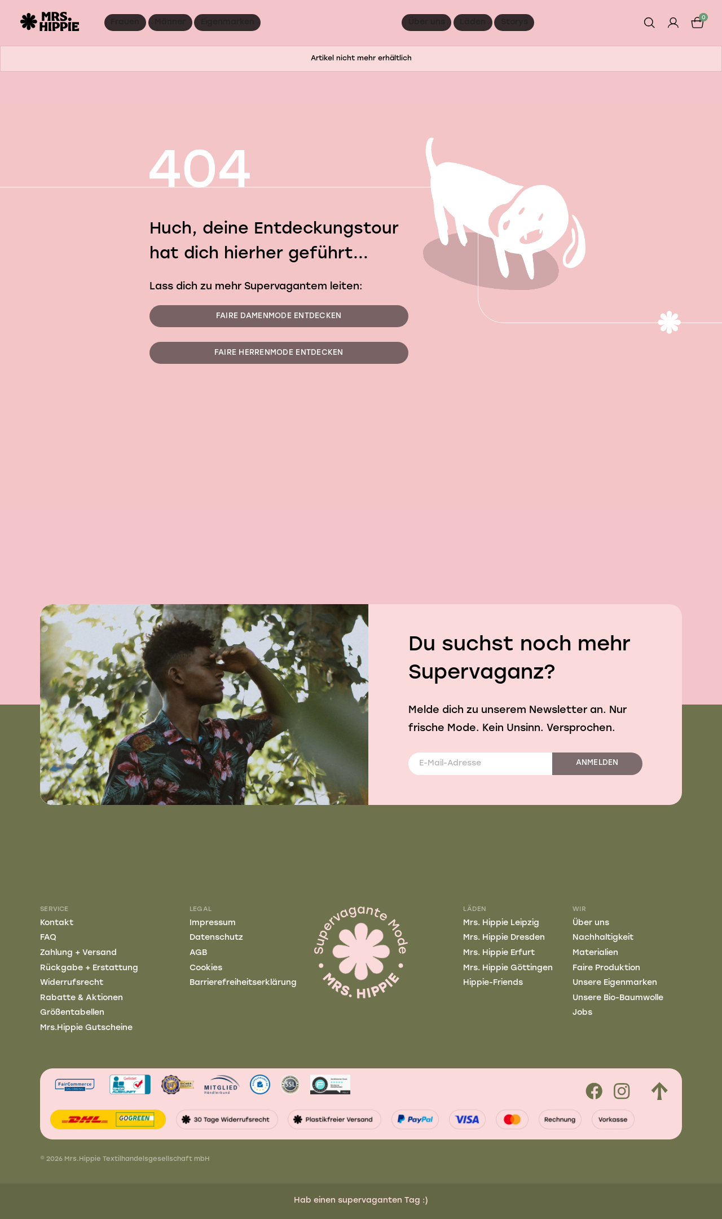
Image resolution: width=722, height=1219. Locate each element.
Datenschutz (216, 938)
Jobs (582, 1013)
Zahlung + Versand (78, 953)
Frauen (125, 22)
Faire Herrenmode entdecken (279, 353)
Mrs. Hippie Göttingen (508, 968)
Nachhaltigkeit (603, 938)
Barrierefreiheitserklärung (243, 983)
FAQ (48, 938)
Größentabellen (72, 1013)
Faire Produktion (606, 968)
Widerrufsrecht (71, 983)
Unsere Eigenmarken (615, 983)
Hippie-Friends (493, 983)
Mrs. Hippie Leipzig (501, 923)
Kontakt (56, 923)
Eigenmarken (227, 22)
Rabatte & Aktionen (81, 998)
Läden (473, 22)
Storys (514, 22)
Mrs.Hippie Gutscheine (86, 1028)
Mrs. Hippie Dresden (504, 938)
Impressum (213, 923)
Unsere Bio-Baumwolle (618, 998)
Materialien (595, 953)
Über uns (426, 22)
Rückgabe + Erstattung (89, 968)
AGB (198, 953)
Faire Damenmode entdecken (279, 316)
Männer (170, 22)
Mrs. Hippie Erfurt (499, 953)
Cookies (206, 968)
